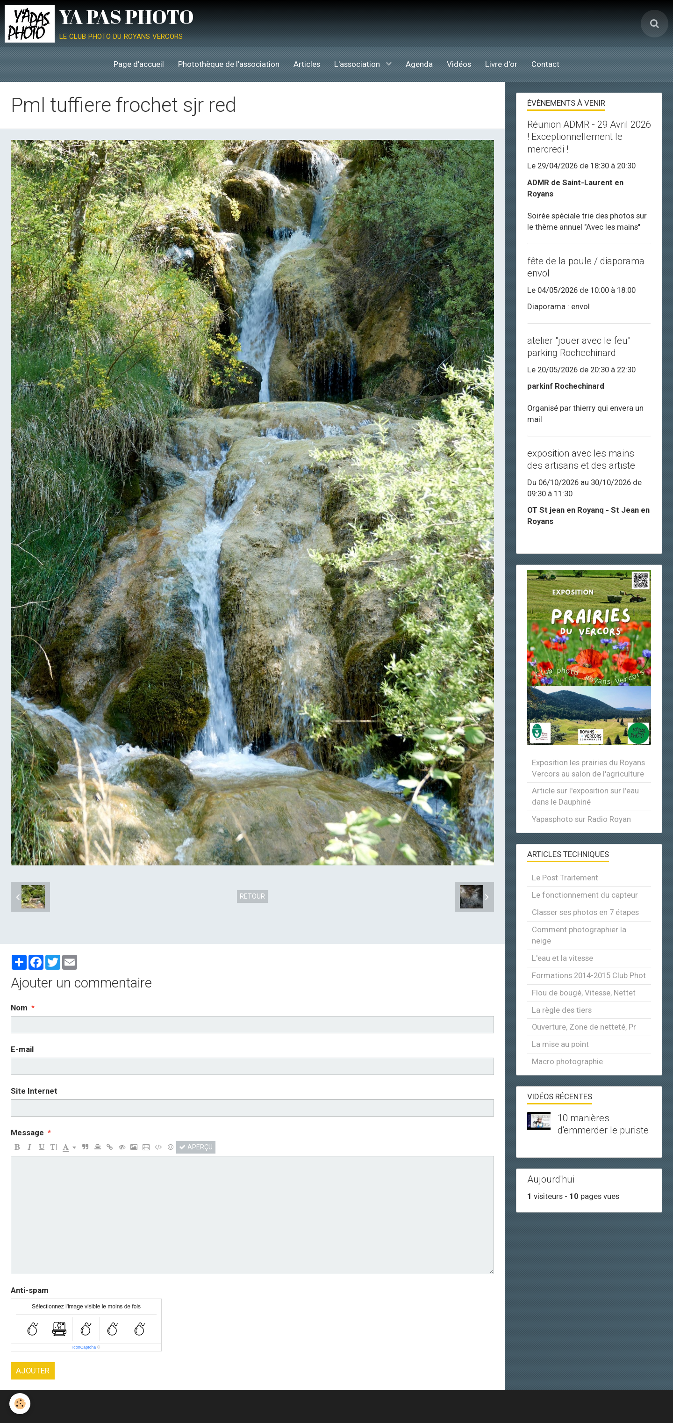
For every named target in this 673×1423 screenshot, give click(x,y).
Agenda (419, 64)
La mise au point (560, 1044)
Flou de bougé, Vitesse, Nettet (584, 992)
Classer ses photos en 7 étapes (585, 912)
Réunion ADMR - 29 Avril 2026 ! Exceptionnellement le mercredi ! (589, 136)
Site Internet (34, 1091)
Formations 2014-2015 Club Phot (589, 975)
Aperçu (196, 1147)
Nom (19, 1007)
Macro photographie (567, 1061)
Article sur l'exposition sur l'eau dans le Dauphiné (585, 796)
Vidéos (459, 64)
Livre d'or (501, 64)
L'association (358, 64)
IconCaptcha (84, 1347)
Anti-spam (30, 1290)
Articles (307, 64)
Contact (545, 64)
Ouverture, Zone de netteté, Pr (584, 1026)
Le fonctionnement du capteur (585, 895)
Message (27, 1132)
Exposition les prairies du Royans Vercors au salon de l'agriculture (588, 768)
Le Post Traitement (565, 877)
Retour (252, 896)
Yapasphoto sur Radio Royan (581, 819)
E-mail (22, 1049)
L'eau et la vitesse (562, 958)
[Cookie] (19, 1403)
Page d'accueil (139, 64)
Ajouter (33, 1370)
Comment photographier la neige (579, 935)
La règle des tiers (562, 1010)
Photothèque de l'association (228, 64)
